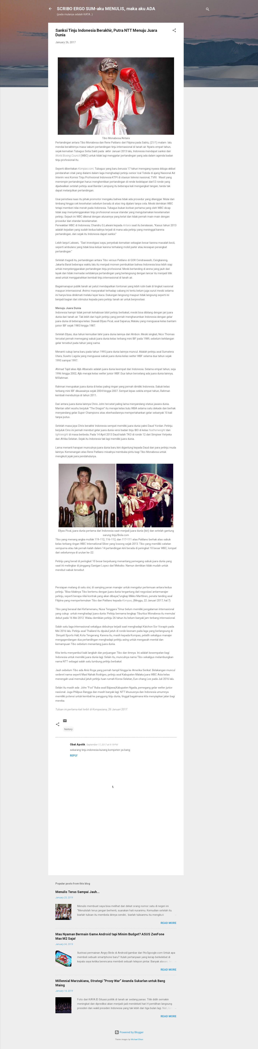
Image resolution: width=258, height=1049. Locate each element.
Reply (73, 755)
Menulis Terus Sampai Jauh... (77, 892)
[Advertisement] (198, 77)
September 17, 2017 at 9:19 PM (102, 744)
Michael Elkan (137, 1039)
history (68, 729)
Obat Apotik (77, 744)
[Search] (207, 9)
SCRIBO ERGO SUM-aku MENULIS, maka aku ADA (106, 8)
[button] (174, 31)
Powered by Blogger (129, 1032)
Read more (168, 923)
